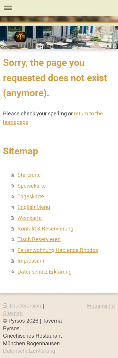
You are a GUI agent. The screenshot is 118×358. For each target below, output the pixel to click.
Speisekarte (31, 185)
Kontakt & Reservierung (45, 228)
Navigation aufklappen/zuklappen (59, 7)
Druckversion (23, 306)
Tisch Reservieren (39, 239)
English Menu (33, 206)
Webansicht (101, 305)
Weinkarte (29, 217)
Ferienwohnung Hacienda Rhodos (57, 250)
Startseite (29, 174)
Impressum (30, 260)
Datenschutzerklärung (29, 351)
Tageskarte (30, 196)
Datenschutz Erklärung (44, 271)
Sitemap (13, 313)
